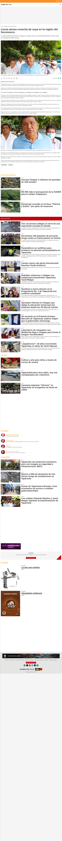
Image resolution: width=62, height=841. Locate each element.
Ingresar (58, 1)
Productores (4, 164)
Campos (10, 164)
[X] (27, 665)
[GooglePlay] (37, 665)
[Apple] (35, 665)
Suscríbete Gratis (31, 557)
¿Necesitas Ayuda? (31, 662)
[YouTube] (30, 665)
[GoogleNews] (32, 665)
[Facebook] (24, 665)
